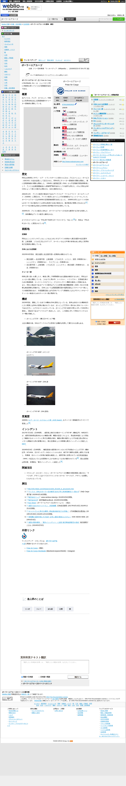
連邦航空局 (57, 183)
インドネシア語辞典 (107, 725)
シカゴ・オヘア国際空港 (75, 132)
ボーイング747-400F (63, 308)
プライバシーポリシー (15, 719)
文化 (5, 63)
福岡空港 (67, 288)
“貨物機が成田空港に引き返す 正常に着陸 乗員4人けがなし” (49, 517)
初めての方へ (112, 15)
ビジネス (7, 38)
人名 (5, 82)
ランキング (58, 60)
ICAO (65, 98)
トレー (38, 609)
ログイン (104, 1)
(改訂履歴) (55, 699)
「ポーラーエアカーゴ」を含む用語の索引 (37, 681)
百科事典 (26, 24)
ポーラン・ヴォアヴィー (102, 152)
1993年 (29, 178)
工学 (5, 55)
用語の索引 (50, 60)
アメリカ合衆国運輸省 (35, 186)
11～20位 (104, 256)
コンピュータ (8, 44)
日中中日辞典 (39, 1)
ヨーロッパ (42, 98)
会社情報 (80, 712)
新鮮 (96, 291)
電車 (5, 47)
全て (3, 36)
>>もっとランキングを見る (115, 294)
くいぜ (27, 609)
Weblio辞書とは (13, 710)
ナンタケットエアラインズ (103, 128)
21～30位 (112, 256)
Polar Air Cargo (32, 548)
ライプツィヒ (54, 262)
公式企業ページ (82, 710)
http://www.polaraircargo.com (73, 161)
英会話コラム (9, 159)
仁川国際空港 (71, 112)
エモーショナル (100, 259)
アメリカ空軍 (57, 285)
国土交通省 (84, 459)
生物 (5, 77)
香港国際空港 (71, 129)
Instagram (71, 551)
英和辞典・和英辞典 (107, 715)
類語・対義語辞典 (14, 1)
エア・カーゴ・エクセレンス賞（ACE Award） (46, 420)
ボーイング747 (58, 197)
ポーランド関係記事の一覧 (102, 144)
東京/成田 (75, 238)
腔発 (96, 266)
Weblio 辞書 (114, 1)
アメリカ (36, 86)
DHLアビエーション (100, 118)
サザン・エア (31, 308)
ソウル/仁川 (38, 241)
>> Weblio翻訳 (119, 299)
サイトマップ (13, 721)
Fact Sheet (32, 503)
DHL (44, 211)
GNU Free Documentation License (57, 697)
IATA (57, 98)
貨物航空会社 (46, 86)
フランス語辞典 (105, 723)
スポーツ (7, 74)
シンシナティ (31, 238)
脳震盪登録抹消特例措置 (103, 273)
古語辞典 (59, 1)
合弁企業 (36, 180)
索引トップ (42, 60)
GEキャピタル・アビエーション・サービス (73, 178)
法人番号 (57, 104)
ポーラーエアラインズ (49, 75)
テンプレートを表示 (82, 164)
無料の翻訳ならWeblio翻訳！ (35, 8)
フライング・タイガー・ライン (38, 473)
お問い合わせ (59, 710)
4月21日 (97, 284)
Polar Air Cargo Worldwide (36, 551)
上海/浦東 (28, 241)
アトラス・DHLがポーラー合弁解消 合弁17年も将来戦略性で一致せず (54, 491)
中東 (49, 98)
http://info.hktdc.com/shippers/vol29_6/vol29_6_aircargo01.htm (51, 489)
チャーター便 (98, 109)
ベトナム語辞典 (105, 730)
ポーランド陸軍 (98, 147)
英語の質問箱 (9, 164)
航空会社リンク (34, 497)
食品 (5, 80)
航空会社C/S (33, 500)
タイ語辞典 (104, 727)
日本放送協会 (83, 455)
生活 (5, 66)
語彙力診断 (9, 167)
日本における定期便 (100, 104)
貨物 (65, 276)
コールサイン (79, 98)
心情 (61, 609)
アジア (34, 98)
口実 (96, 277)
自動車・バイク (9, 49)
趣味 (5, 71)
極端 (96, 287)
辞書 (4, 1)
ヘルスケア (8, 69)
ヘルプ (123, 1)
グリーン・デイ (51, 282)
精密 (96, 270)
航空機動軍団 (68, 285)
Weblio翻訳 (104, 717)
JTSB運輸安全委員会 (77, 511)
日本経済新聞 (62, 506)
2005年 (24, 420)
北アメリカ (26, 98)
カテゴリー (67, 60)
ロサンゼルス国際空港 (75, 136)
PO (94, 121)
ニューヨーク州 (45, 83)
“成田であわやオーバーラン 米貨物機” (42, 506)
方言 (5, 85)
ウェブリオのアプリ (38, 710)
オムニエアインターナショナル (103, 124)
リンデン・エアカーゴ (101, 133)
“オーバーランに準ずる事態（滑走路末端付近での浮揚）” (48, 511)
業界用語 (7, 41)
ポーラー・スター (99, 178)
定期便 (95, 99)
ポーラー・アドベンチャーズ (103, 170)
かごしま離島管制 (99, 113)
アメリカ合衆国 (72, 155)
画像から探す (36, 712)
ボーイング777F (62, 305)
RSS (71, 741)
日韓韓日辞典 (49, 1)
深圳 (74, 259)
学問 (5, 60)
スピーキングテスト (12, 170)
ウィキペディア (30, 60)
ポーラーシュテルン (100, 168)
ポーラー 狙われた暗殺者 (102, 160)
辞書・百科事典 (16, 24)
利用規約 (11, 717)
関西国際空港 (58, 288)
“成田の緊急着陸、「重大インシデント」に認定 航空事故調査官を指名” (53, 522)
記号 (4, 152)
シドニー (68, 259)
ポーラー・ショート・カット (103, 175)
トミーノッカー (100, 263)
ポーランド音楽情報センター (103, 150)
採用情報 (80, 715)
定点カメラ (34, 459)
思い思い (98, 280)
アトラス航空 (37, 194)
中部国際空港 (43, 290)
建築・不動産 (8, 58)
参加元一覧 (120, 15)
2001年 (24, 194)
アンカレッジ (43, 238)
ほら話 (50, 609)
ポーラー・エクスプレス (102, 173)
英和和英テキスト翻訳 (33, 657)
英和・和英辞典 (27, 1)
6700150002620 (68, 104)
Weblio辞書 (37, 700)
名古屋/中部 (48, 254)
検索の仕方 (12, 712)
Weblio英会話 (10, 162)
